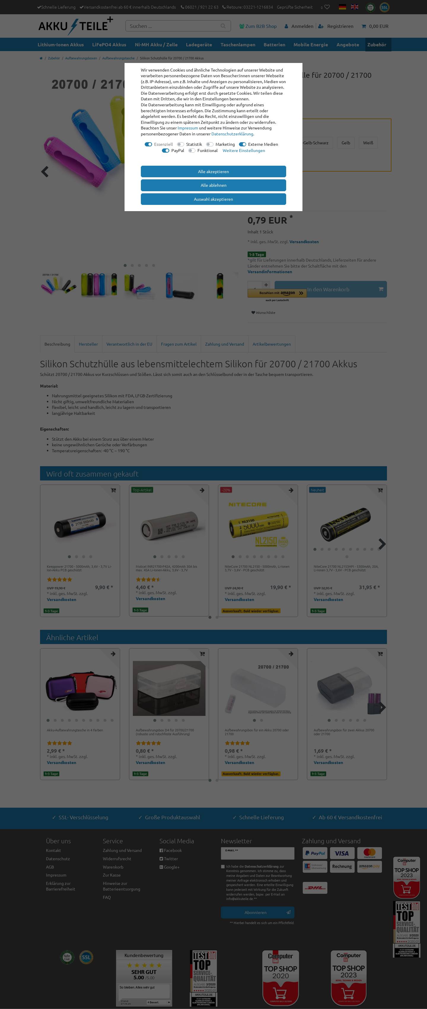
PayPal (177, 150)
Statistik (194, 144)
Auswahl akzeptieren (213, 199)
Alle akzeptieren (213, 171)
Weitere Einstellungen (244, 150)
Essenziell (163, 144)
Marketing (225, 144)
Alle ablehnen (214, 185)
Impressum (188, 127)
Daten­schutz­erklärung (232, 133)
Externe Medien (263, 144)
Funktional (207, 150)
